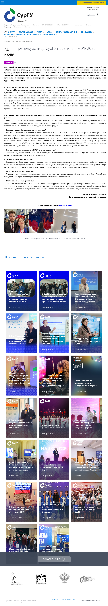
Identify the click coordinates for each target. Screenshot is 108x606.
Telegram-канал (65, 205)
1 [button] (52, 592)
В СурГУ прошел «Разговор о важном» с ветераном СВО (19, 509)
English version (91, 15)
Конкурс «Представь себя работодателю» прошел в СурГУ (87, 341)
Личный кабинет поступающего (91, 2)
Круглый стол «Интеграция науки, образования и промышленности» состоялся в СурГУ (18, 297)
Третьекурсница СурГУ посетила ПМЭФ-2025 (18, 41)
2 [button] (55, 592)
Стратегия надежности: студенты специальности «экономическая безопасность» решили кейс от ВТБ (53, 339)
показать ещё (51, 559)
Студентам (9, 62)
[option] (21, 578)
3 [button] (58, 592)
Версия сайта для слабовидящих (91, 600)
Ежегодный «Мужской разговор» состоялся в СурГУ (85, 509)
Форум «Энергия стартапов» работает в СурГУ (52, 467)
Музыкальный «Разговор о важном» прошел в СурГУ (21, 551)
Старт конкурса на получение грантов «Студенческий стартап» (86, 383)
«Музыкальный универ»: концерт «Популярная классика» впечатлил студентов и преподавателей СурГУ (53, 381)
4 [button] (61, 592)
